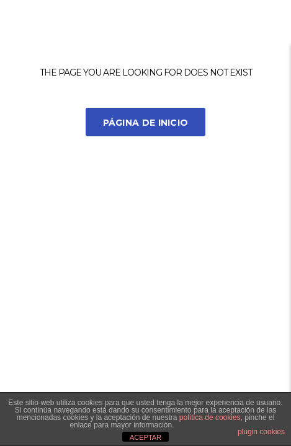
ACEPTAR (145, 437)
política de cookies (210, 417)
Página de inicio (146, 122)
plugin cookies (261, 431)
